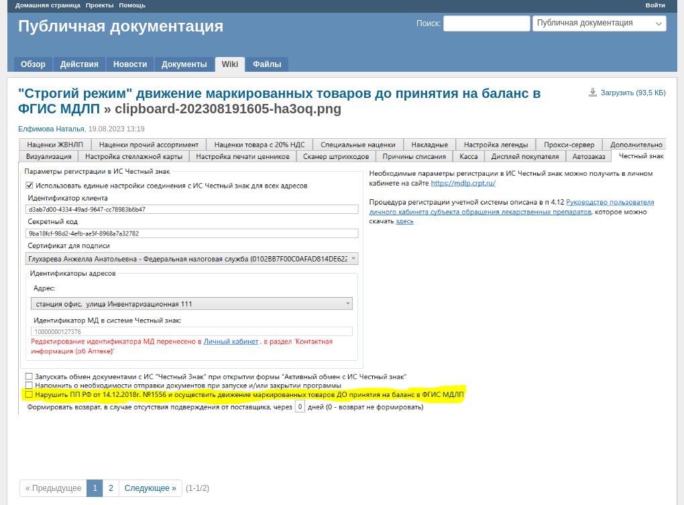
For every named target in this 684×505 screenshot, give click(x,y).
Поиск (427, 23)
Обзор (33, 64)
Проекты (100, 5)
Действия (79, 64)
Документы (184, 64)
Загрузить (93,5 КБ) (633, 93)
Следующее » (150, 488)
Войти (655, 5)
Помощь (132, 5)
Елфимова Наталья (51, 129)
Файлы (267, 64)
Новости (130, 64)
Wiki (230, 64)
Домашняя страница (47, 5)
